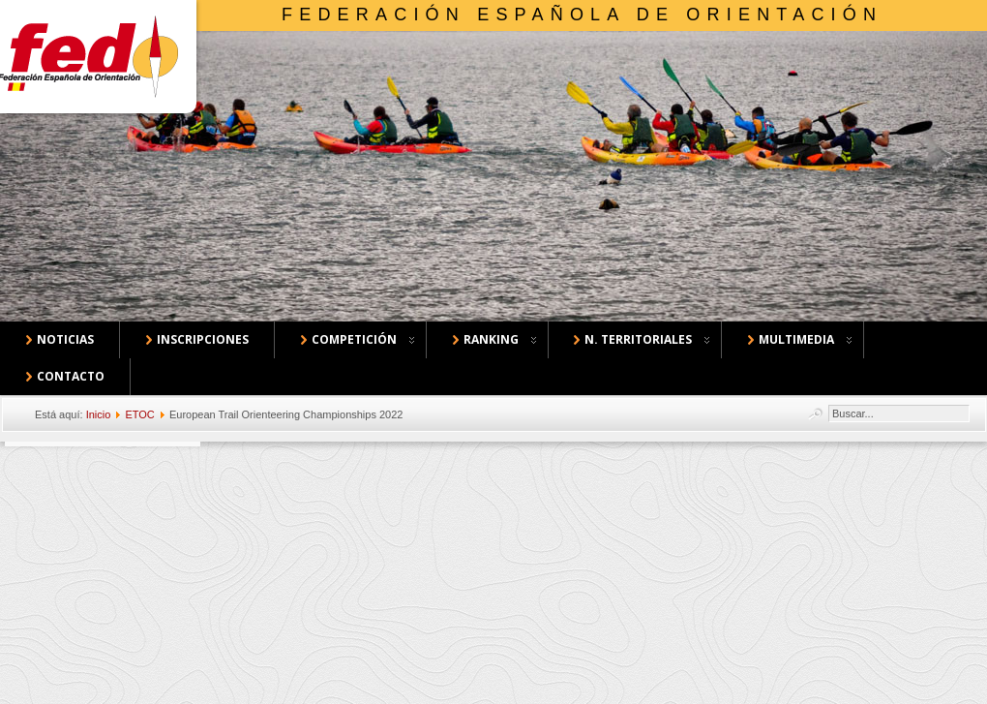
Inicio (98, 414)
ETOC (139, 414)
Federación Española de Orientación (582, 14)
